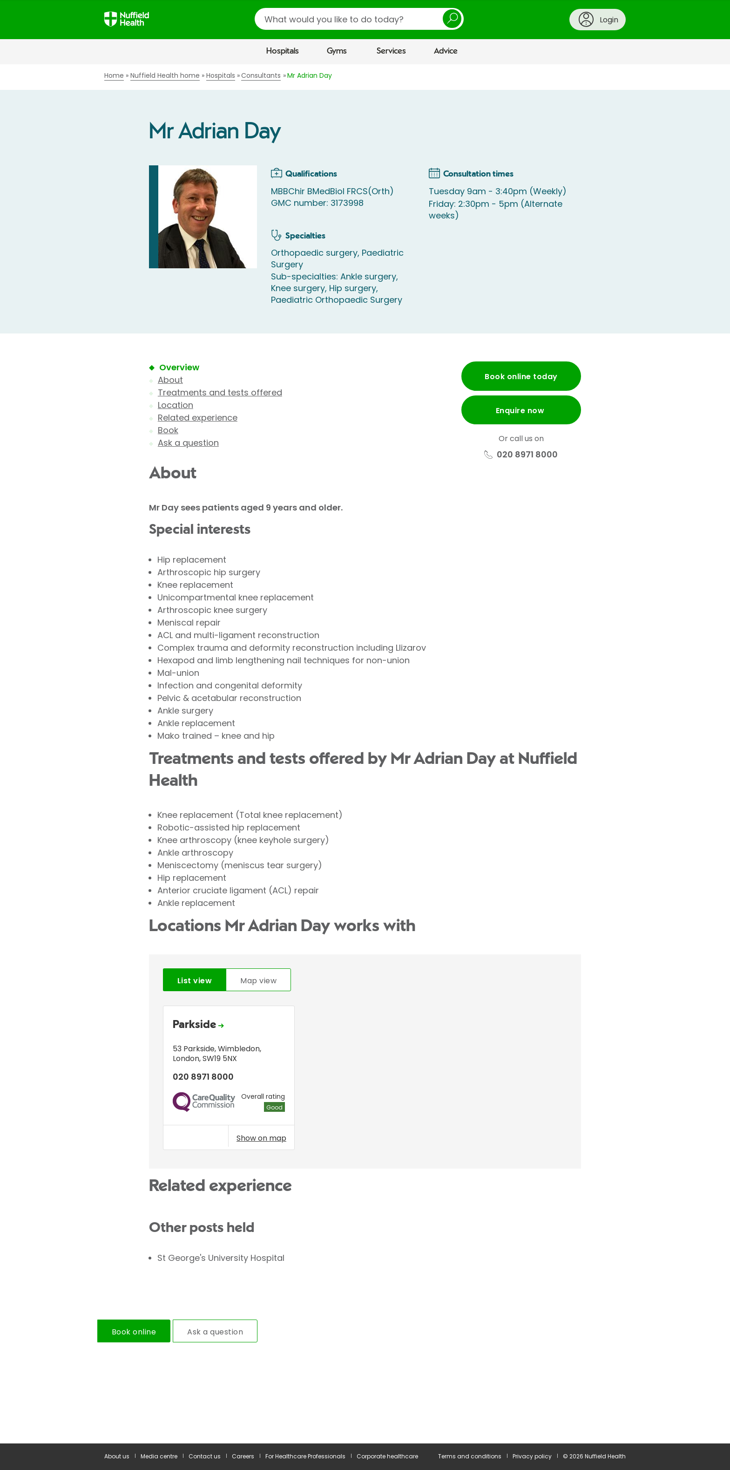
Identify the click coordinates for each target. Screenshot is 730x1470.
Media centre (159, 1456)
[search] (359, 19)
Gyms (337, 51)
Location (175, 405)
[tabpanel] (365, 1080)
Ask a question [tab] (215, 1332)
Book (168, 430)
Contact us (205, 1456)
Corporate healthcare (387, 1456)
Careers (243, 1456)
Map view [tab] (258, 980)
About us (116, 1456)
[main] (365, 753)
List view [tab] (194, 980)
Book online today (521, 376)
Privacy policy (532, 1456)
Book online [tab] (134, 1332)
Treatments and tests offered (220, 392)
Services (391, 51)
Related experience (197, 417)
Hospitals (282, 51)
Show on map (261, 1138)
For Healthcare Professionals (305, 1456)
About (170, 380)
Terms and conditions (469, 1456)
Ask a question (188, 443)
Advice (446, 51)
